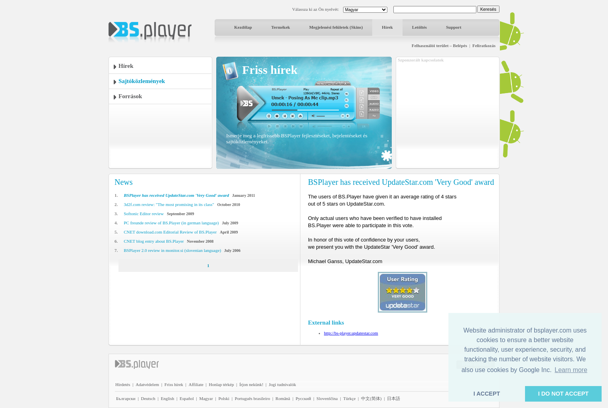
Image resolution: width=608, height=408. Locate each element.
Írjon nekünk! (251, 384)
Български (126, 398)
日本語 (393, 398)
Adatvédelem (147, 384)
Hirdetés (122, 384)
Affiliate (196, 384)
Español (186, 398)
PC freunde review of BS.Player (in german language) (171, 222)
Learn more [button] (571, 369)
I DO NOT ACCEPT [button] (563, 393)
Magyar (206, 398)
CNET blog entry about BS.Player (154, 241)
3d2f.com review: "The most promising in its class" (169, 204)
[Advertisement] (447, 113)
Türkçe (349, 398)
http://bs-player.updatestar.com (351, 333)
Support (454, 27)
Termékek (280, 27)
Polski (223, 398)
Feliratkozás (483, 45)
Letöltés (419, 27)
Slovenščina (327, 398)
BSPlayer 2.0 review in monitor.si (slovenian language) (172, 250)
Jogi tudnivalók (282, 384)
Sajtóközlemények (141, 81)
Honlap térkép (221, 384)
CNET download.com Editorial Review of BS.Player (170, 232)
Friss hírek (173, 384)
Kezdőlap (243, 27)
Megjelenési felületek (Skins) (336, 27)
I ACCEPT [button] (487, 393)
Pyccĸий (303, 398)
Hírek (387, 27)
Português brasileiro (252, 398)
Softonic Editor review (144, 213)
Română (283, 398)
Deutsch (148, 398)
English (167, 398)
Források (130, 96)
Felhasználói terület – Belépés (439, 45)
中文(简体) (371, 398)
